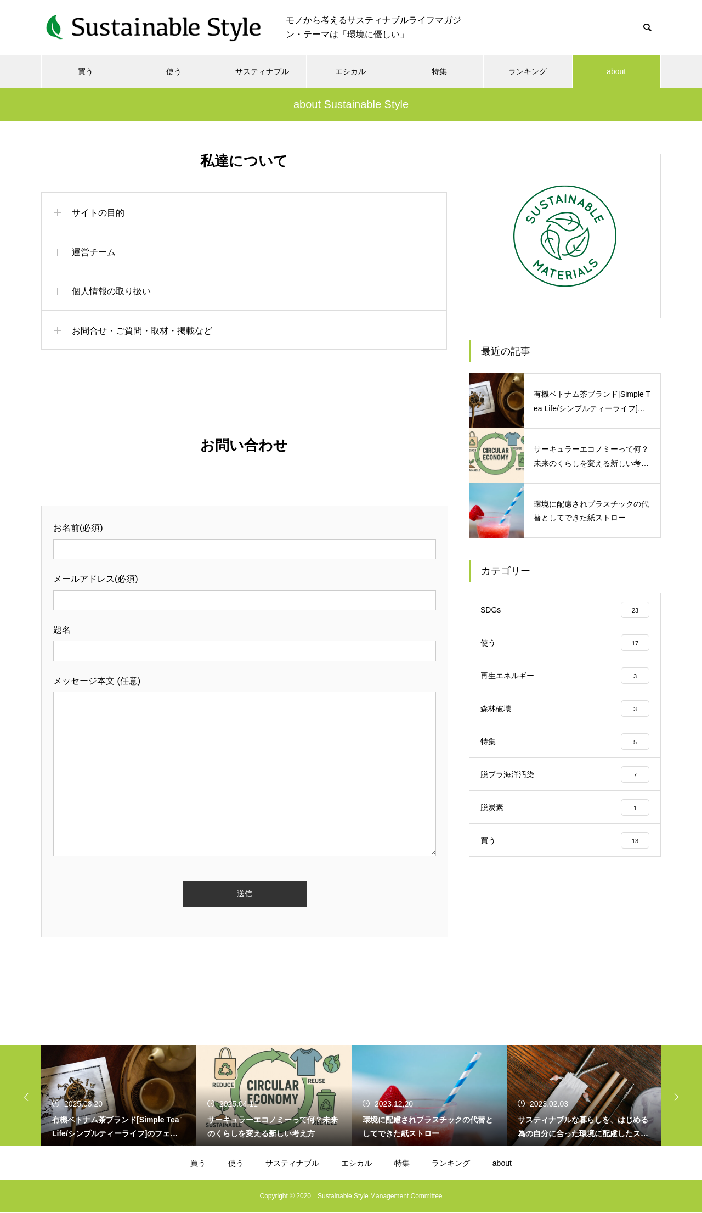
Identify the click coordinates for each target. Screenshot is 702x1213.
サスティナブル (262, 71)
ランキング (527, 71)
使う (174, 71)
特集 (439, 71)
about (616, 71)
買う (85, 71)
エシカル (350, 71)
